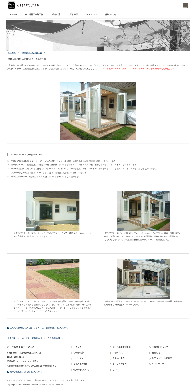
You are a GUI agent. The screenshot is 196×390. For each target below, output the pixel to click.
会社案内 (156, 353)
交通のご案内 (118, 358)
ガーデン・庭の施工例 (32, 53)
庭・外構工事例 (34, 14)
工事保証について (160, 347)
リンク (116, 370)
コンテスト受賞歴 (162, 358)
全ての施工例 (54, 338)
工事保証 (74, 14)
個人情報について (81, 370)
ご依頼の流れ (56, 14)
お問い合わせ (110, 14)
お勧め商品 (118, 353)
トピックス (78, 358)
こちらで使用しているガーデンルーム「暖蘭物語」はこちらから (39, 328)
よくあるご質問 (80, 364)
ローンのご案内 (119, 364)
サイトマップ (158, 364)
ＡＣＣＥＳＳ (91, 14)
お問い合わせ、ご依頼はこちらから (26, 372)
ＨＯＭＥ (14, 14)
